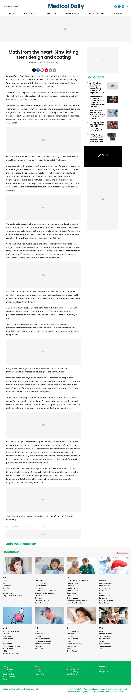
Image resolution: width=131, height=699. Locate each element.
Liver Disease (104, 595)
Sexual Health (72, 641)
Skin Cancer (72, 646)
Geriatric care (72, 590)
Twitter (102, 669)
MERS (5, 651)
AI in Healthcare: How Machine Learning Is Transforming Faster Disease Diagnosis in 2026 (96, 88)
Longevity (103, 598)
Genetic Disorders (74, 583)
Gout (69, 595)
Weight (102, 641)
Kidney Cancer (105, 581)
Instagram (103, 671)
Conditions (11, 552)
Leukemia (103, 590)
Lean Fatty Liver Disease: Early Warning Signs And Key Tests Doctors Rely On (97, 114)
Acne (5, 581)
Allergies (6, 588)
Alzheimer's (7, 593)
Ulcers (101, 631)
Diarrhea (38, 598)
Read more (119, 691)
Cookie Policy (72, 674)
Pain (36, 631)
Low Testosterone (106, 600)
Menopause (7, 643)
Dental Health (40, 586)
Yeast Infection (105, 646)
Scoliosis (70, 634)
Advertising (39, 674)
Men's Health (8, 639)
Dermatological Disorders (45, 590)
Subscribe (39, 671)
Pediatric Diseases (42, 643)
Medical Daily (66, 6)
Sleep (69, 648)
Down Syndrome (41, 603)
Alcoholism (7, 586)
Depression (39, 588)
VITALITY (10, 14)
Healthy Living (8, 674)
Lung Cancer (104, 603)
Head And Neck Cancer (76, 603)
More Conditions (122, 553)
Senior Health (72, 639)
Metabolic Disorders (11, 653)
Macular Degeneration (12, 631)
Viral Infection (104, 639)
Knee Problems (105, 586)
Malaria (6, 634)
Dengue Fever (40, 583)
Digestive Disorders (42, 600)
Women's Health (105, 643)
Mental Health (8, 648)
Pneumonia (39, 648)
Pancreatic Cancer (42, 634)
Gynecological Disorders (77, 600)
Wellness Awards (96, 14)
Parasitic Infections (42, 639)
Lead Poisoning (105, 588)
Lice (100, 593)
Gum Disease (72, 598)
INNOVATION (51, 14)
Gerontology (72, 593)
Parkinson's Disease (43, 641)
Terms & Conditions (75, 669)
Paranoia (38, 636)
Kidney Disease (105, 583)
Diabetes (38, 595)
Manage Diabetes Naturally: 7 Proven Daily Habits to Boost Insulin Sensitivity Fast (97, 126)
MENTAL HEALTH (30, 14)
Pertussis (38, 646)
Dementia (39, 581)
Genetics (70, 586)
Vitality (5, 667)
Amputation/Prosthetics (12, 595)
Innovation (7, 671)
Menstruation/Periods (11, 646)
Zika (101, 648)
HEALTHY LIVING (72, 14)
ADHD (5, 583)
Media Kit (71, 667)
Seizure (70, 636)
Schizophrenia (73, 631)
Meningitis (7, 641)
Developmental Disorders (45, 593)
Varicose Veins (105, 636)
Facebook (103, 667)
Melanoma (7, 636)
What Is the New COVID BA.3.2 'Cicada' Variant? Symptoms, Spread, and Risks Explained (96, 102)
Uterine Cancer (105, 634)
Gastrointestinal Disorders (77, 581)
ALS (4, 590)
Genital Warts (72, 588)
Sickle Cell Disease (74, 643)
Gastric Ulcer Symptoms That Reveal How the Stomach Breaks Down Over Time (96, 138)
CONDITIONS (118, 14)
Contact (38, 669)
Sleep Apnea (72, 651)
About (37, 667)
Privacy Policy (72, 671)
